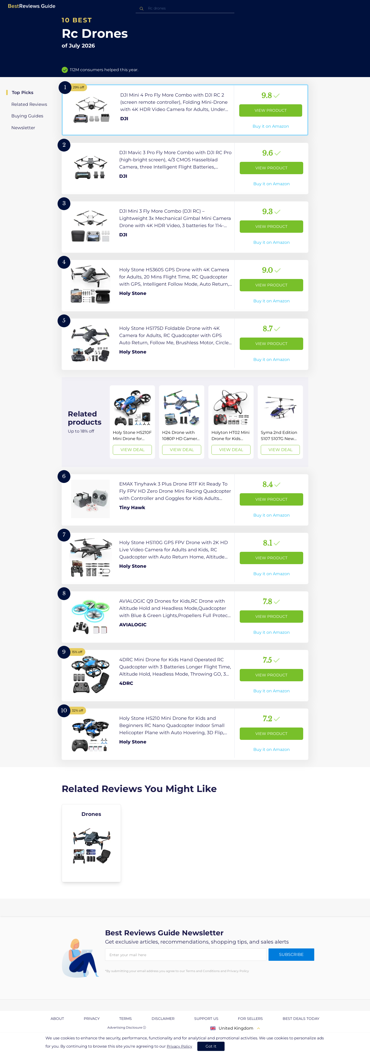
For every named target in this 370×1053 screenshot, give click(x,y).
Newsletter (23, 127)
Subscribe (291, 954)
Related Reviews (29, 104)
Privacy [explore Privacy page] (92, 1018)
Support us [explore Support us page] (206, 1018)
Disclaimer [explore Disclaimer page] (163, 1018)
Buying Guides (27, 115)
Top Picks (22, 92)
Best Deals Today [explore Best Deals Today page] (301, 1018)
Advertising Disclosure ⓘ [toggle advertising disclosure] (126, 1027)
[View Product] (185, 110)
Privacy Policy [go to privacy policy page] (179, 1046)
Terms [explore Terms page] (125, 1018)
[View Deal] (132, 422)
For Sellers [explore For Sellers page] (250, 1018)
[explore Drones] (91, 843)
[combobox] (185, 8)
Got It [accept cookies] (211, 1046)
